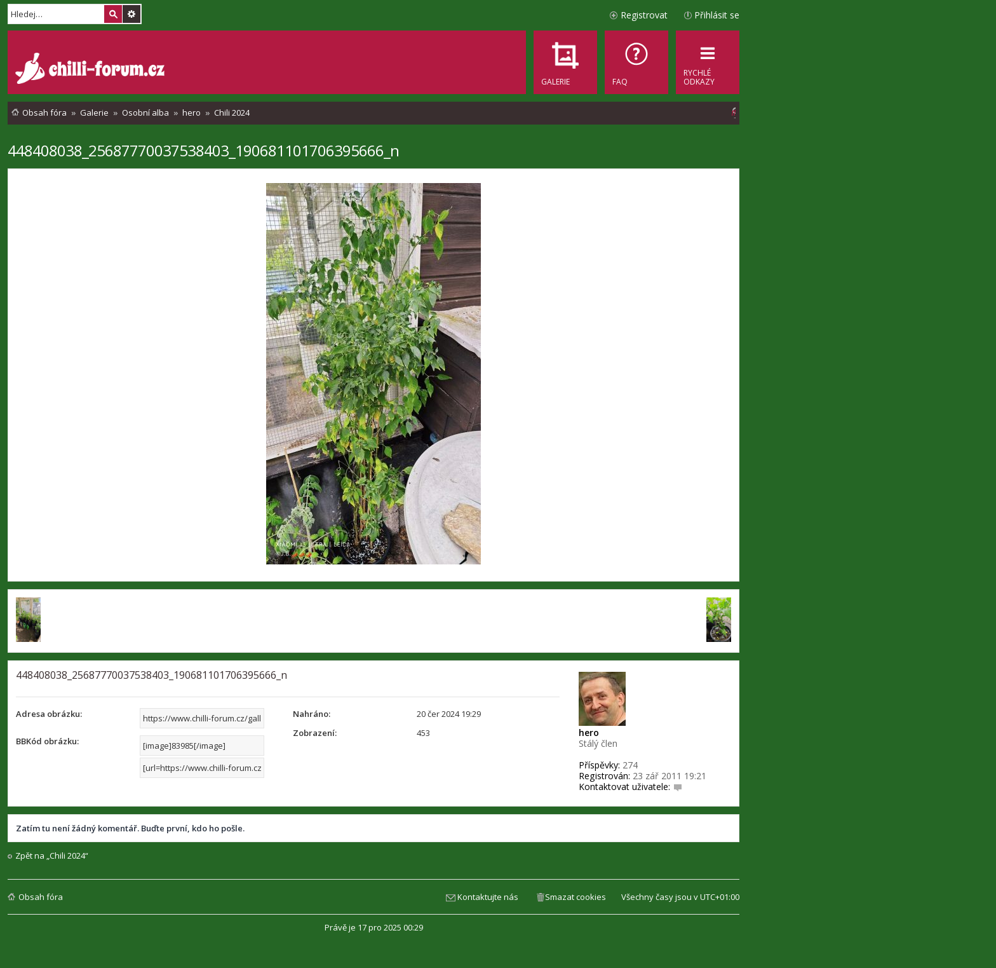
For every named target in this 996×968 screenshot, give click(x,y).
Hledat (113, 14)
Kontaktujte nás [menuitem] (487, 897)
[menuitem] (636, 62)
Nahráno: (311, 713)
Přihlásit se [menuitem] (716, 15)
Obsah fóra (40, 897)
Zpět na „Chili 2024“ (51, 855)
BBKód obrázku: (47, 741)
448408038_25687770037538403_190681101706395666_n (203, 150)
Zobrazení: (315, 733)
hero (589, 732)
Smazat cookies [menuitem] (575, 897)
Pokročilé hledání (131, 14)
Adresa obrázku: (49, 713)
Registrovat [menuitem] (644, 15)
